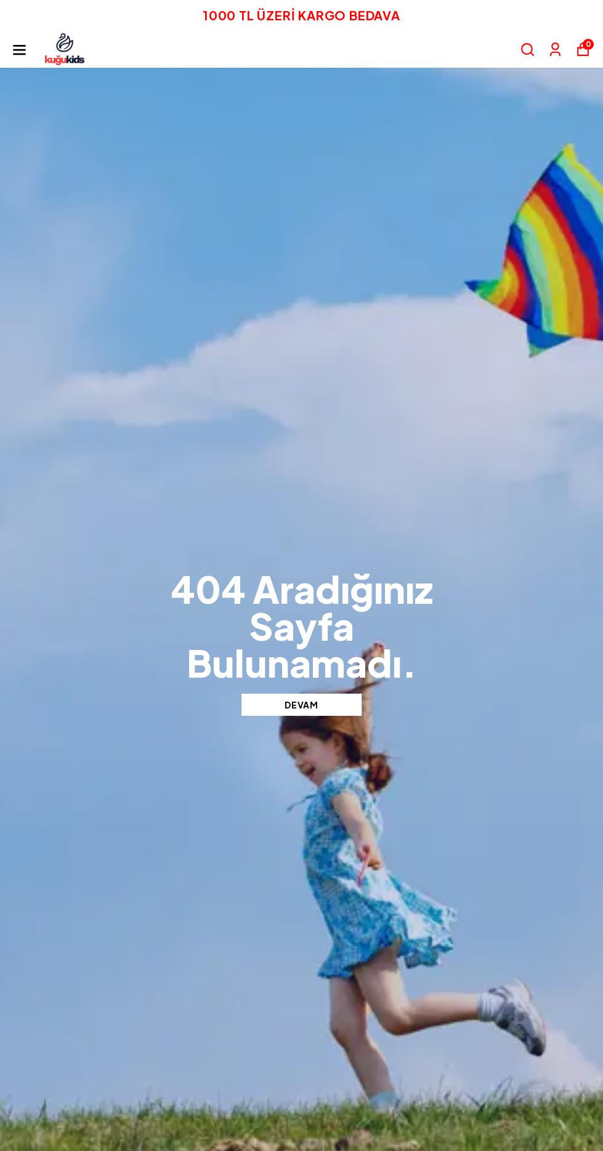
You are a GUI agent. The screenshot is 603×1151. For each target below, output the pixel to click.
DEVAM (301, 704)
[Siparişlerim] (555, 49)
